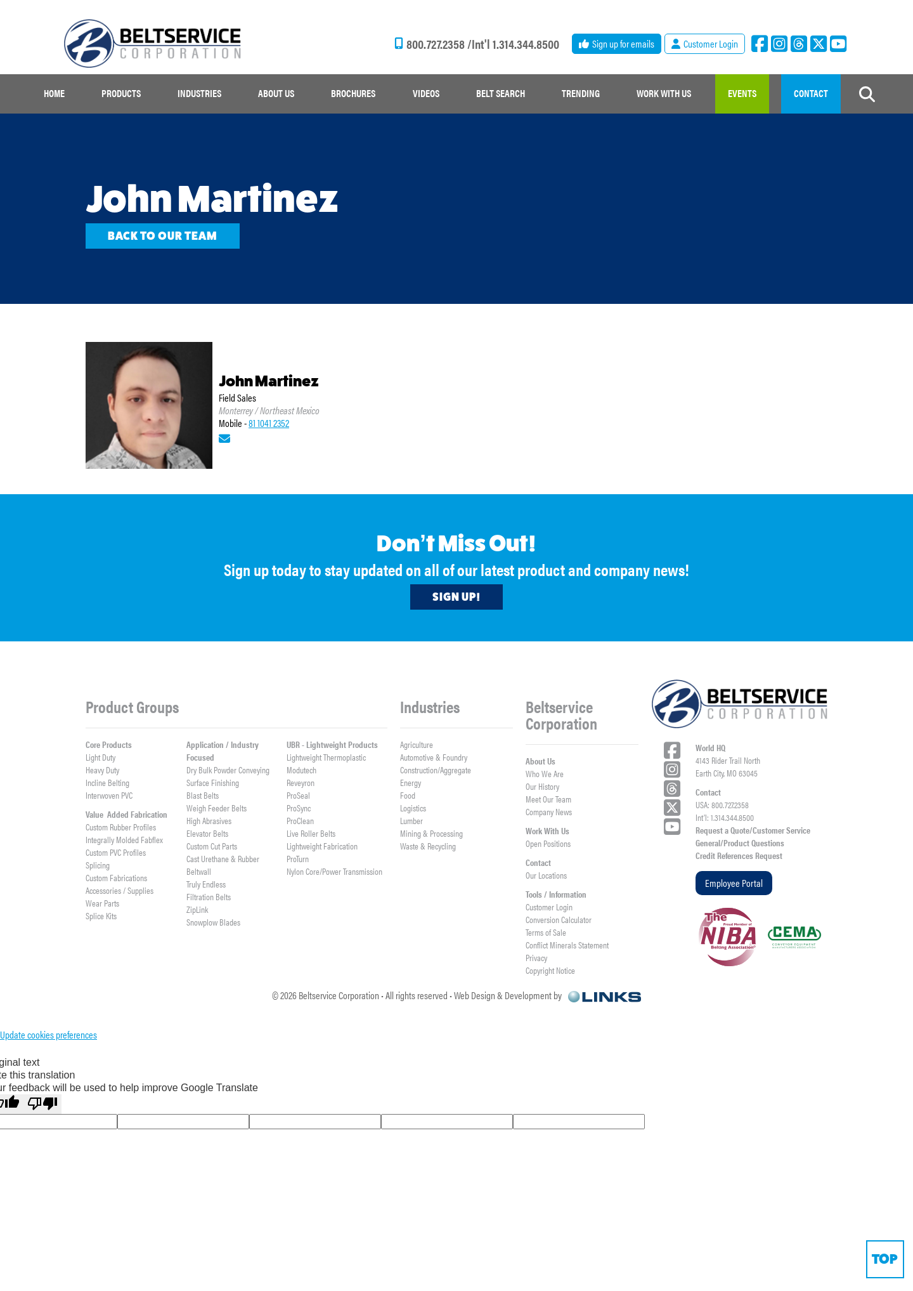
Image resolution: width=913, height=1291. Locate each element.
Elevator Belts (207, 833)
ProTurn (298, 858)
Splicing (98, 864)
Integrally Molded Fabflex (124, 839)
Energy (410, 782)
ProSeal (298, 795)
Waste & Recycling (428, 845)
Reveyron (300, 782)
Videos (426, 93)
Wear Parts (102, 902)
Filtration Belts (208, 896)
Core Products (109, 744)
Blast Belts (202, 795)
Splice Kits (101, 915)
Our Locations (546, 874)
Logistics (413, 807)
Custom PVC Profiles (116, 852)
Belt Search (500, 93)
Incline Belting (107, 782)
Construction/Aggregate (435, 769)
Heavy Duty (102, 769)
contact (811, 93)
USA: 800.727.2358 (722, 804)
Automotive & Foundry (433, 756)
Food (407, 795)
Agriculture (416, 744)
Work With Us (547, 830)
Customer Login (549, 906)
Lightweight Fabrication (322, 845)
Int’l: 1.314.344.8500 (725, 817)
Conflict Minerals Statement (567, 944)
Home (54, 93)
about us (276, 93)
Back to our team (162, 236)
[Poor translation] (42, 1104)
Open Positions (548, 843)
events (742, 93)
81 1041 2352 (269, 423)
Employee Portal (734, 882)
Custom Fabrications (116, 877)
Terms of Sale (546, 932)
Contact (538, 862)
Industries (199, 93)
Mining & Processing (431, 833)
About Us (540, 760)
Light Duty (100, 756)
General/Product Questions (740, 842)
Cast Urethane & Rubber (222, 858)
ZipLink (197, 909)
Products (121, 93)
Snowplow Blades (213, 921)
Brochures (353, 93)
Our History (542, 786)
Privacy (536, 957)
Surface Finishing (212, 782)
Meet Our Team (548, 798)
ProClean (300, 820)
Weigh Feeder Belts (216, 807)
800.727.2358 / (439, 43)
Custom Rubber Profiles (121, 826)
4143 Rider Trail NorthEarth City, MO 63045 (728, 766)
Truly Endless (206, 883)
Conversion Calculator (559, 919)
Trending (581, 93)
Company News (549, 811)
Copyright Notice (550, 970)
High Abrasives (208, 820)
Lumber (411, 820)
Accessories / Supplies (119, 890)
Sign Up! (456, 597)
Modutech (301, 769)
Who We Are (545, 773)
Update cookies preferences (48, 1034)
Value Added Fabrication (126, 814)
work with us (664, 93)
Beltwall (198, 871)
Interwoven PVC (109, 795)
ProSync (299, 807)
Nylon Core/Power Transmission (334, 871)
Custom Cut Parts (211, 845)
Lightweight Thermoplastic (326, 756)
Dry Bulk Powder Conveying (227, 769)
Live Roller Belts (311, 833)
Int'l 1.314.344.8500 (515, 43)
